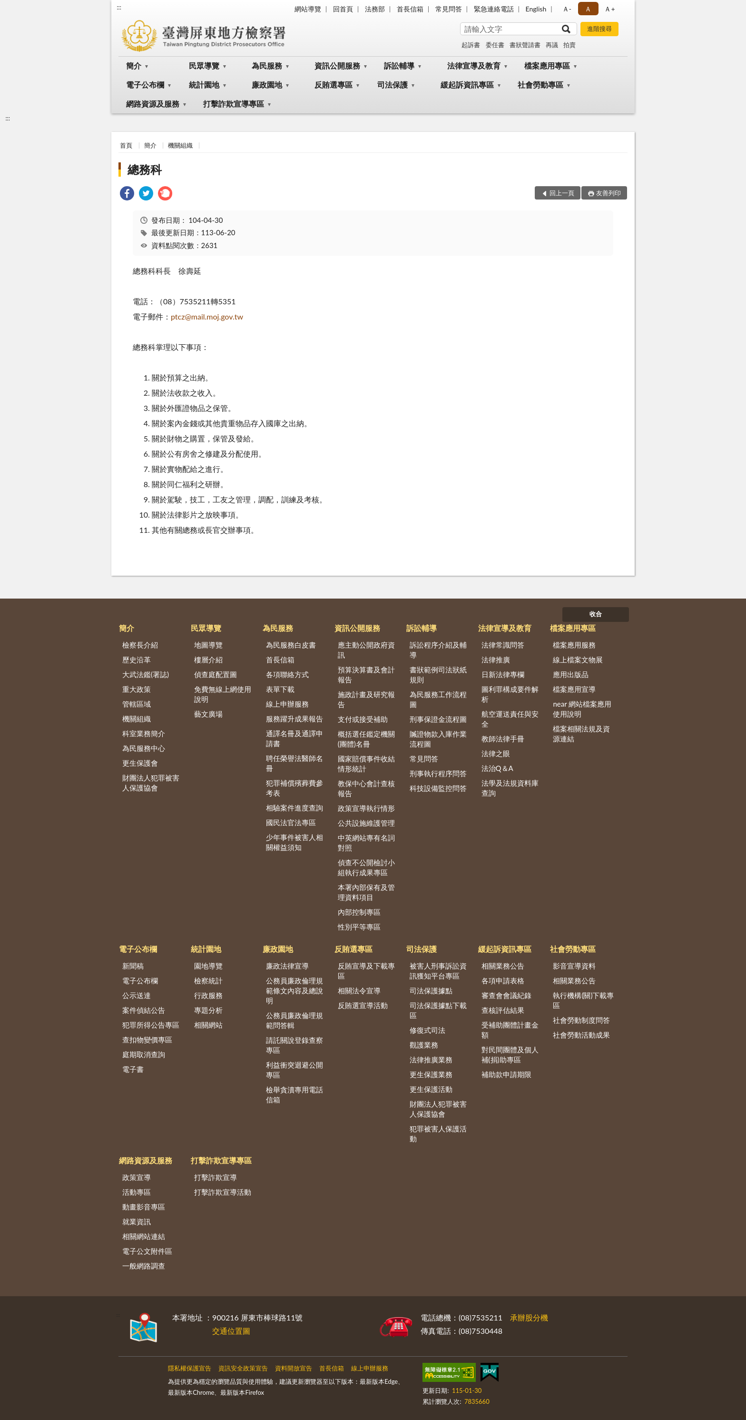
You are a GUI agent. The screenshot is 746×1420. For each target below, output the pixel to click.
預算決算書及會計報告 (366, 674)
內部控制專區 (359, 912)
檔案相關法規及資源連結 (581, 733)
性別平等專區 (359, 926)
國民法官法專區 (291, 822)
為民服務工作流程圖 (438, 699)
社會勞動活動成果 (581, 1034)
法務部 (375, 9)
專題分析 (208, 1010)
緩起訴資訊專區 (467, 84)
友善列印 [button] (608, 193)
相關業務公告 (502, 965)
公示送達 (136, 995)
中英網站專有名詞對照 (366, 842)
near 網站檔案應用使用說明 (582, 709)
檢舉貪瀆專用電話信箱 (294, 1094)
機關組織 (180, 145)
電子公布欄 (145, 84)
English (536, 9)
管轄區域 (136, 704)
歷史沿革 (136, 659)
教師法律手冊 (502, 738)
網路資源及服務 (152, 103)
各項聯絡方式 (287, 674)
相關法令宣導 (359, 990)
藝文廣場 (208, 714)
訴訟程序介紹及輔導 (438, 649)
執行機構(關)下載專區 (583, 1000)
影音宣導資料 (574, 965)
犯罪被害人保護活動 (438, 1133)
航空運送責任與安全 (510, 719)
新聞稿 (133, 965)
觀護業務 (424, 1044)
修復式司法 (427, 1030)
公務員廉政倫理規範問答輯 (294, 1020)
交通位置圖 (231, 1330)
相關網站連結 (143, 1236)
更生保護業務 (431, 1074)
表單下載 (280, 689)
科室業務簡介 (143, 733)
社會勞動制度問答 (581, 1020)
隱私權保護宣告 (189, 1368)
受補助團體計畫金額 (510, 1029)
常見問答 (448, 9)
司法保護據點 (431, 990)
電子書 (133, 1069)
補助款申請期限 (506, 1074)
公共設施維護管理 (366, 823)
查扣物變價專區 (147, 1039)
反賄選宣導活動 (363, 1005)
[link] (127, 194)
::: (119, 7)
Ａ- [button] (566, 9)
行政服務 (208, 995)
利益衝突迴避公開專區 (294, 1069)
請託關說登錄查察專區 (294, 1045)
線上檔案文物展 (578, 659)
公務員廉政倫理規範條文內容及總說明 (294, 990)
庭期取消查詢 (143, 1054)
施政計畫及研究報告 (366, 699)
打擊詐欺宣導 (215, 1177)
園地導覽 (208, 965)
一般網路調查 (143, 1265)
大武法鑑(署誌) (145, 674)
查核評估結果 (502, 1010)
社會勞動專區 (540, 84)
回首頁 (343, 9)
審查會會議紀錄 (506, 995)
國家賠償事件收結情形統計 (366, 763)
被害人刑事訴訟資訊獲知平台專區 (438, 970)
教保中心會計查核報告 (366, 788)
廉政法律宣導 (287, 965)
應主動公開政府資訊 (366, 649)
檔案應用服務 (574, 644)
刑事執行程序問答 (438, 773)
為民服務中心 (143, 748)
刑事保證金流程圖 (438, 719)
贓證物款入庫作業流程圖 (438, 739)
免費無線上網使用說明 (222, 694)
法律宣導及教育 (474, 65)
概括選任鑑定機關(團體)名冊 (366, 739)
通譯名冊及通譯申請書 (294, 738)
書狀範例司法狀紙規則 (438, 674)
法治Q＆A (497, 768)
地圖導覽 (208, 644)
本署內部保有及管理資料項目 (366, 892)
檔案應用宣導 (574, 689)
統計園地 (204, 84)
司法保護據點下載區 (438, 1010)
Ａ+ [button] (609, 9)
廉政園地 (267, 84)
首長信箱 (410, 9)
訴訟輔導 (399, 65)
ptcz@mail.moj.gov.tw (207, 316)
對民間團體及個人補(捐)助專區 (510, 1054)
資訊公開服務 (337, 65)
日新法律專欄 (502, 674)
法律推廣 (495, 659)
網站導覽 (307, 9)
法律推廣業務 (431, 1059)
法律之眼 (495, 753)
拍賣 (569, 45)
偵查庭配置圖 (215, 674)
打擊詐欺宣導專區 (233, 103)
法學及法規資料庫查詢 (510, 788)
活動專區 (136, 1192)
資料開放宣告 (293, 1368)
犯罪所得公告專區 (150, 1024)
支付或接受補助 (363, 719)
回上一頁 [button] (562, 193)
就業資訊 (136, 1221)
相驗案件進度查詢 (294, 807)
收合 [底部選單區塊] (595, 614)
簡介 (133, 65)
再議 (552, 45)
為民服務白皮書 (291, 644)
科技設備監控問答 (438, 788)
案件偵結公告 (143, 1010)
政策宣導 (136, 1177)
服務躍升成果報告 (294, 718)
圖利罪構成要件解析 (510, 694)
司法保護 (392, 84)
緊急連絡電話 (494, 9)
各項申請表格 (502, 980)
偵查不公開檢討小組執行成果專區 (366, 867)
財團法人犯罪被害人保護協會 (150, 782)
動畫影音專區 (143, 1206)
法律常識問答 (502, 644)
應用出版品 (571, 674)
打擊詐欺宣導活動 (222, 1192)
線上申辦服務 (287, 704)
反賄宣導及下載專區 (366, 970)
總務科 (145, 169)
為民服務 (267, 65)
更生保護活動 (431, 1089)
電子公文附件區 (147, 1251)
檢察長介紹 (140, 644)
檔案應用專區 (547, 65)
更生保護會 (140, 763)
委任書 (495, 45)
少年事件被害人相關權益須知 (294, 842)
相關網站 (208, 1024)
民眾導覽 (204, 65)
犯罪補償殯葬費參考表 (294, 788)
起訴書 (470, 45)
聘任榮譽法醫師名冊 (294, 763)
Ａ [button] (588, 9)
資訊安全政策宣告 (243, 1368)
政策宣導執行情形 (366, 808)
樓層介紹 (208, 659)
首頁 (126, 145)
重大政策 (136, 689)
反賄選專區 (333, 84)
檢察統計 (208, 980)
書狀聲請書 (525, 45)
